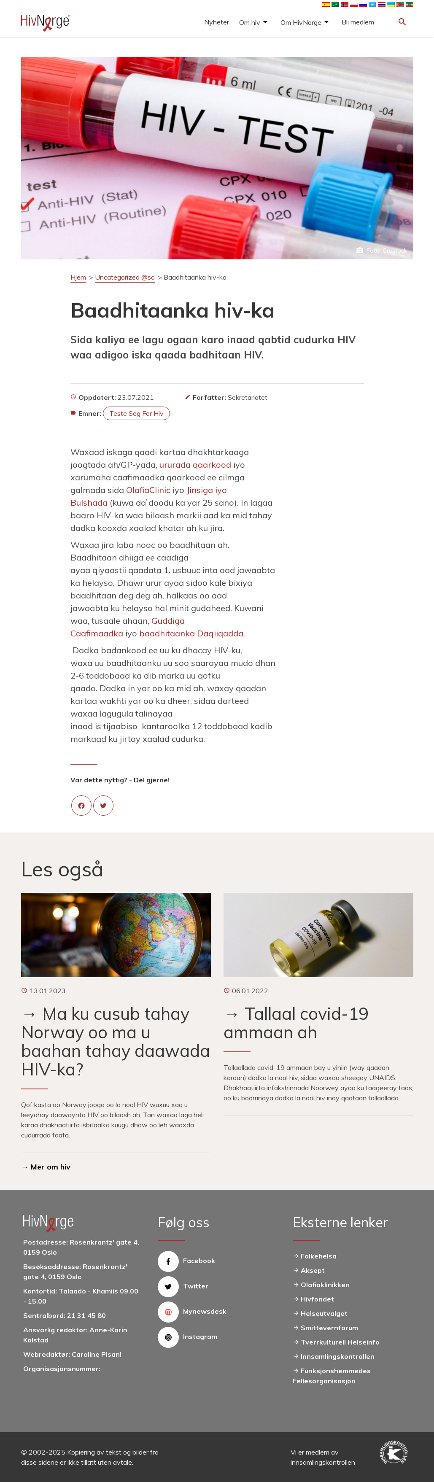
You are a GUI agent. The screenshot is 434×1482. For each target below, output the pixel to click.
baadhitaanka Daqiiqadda (191, 633)
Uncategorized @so (125, 277)
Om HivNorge (300, 22)
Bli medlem (358, 22)
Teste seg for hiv (136, 413)
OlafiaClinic (148, 490)
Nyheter (216, 22)
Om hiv (249, 22)
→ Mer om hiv (45, 1167)
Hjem (78, 277)
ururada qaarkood (195, 464)
